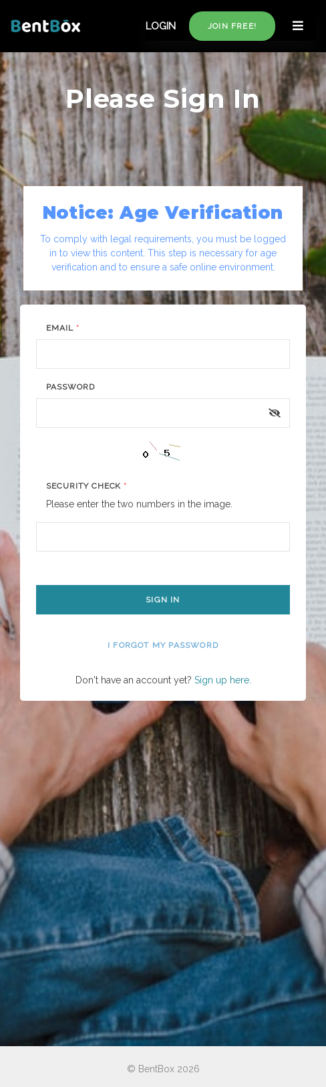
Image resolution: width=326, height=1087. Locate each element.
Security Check (86, 486)
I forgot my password (163, 645)
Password (70, 387)
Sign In (163, 599)
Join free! (232, 26)
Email (62, 328)
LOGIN (161, 26)
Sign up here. (222, 680)
